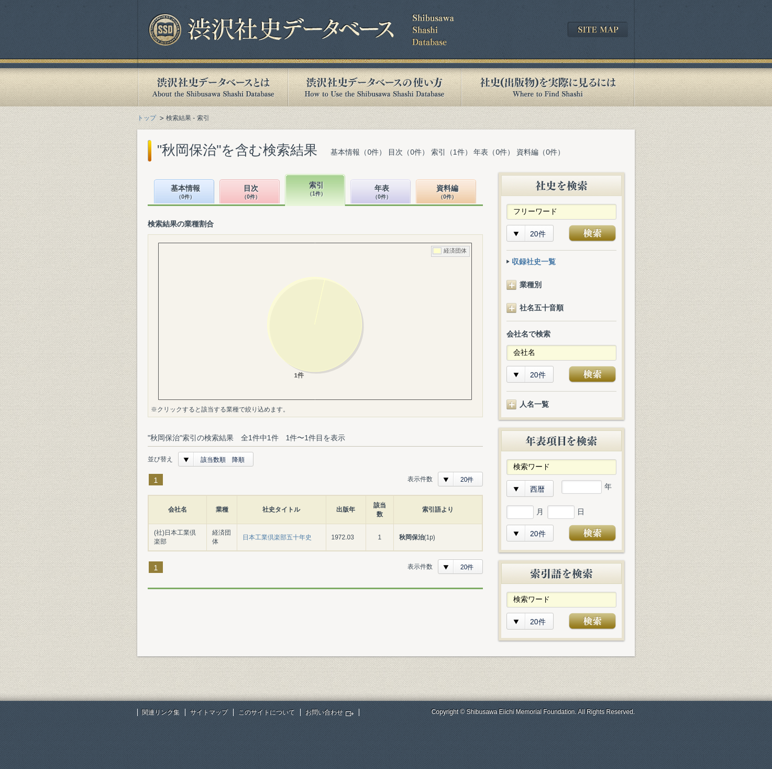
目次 (250, 192)
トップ (146, 118)
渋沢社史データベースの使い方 (374, 87)
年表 (381, 192)
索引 (316, 189)
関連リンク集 (161, 712)
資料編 (447, 192)
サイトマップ (209, 712)
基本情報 (185, 192)
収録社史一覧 (534, 261)
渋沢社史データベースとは (212, 87)
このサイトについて (266, 712)
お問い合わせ (324, 712)
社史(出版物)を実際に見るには (548, 87)
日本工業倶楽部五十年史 (277, 537)
